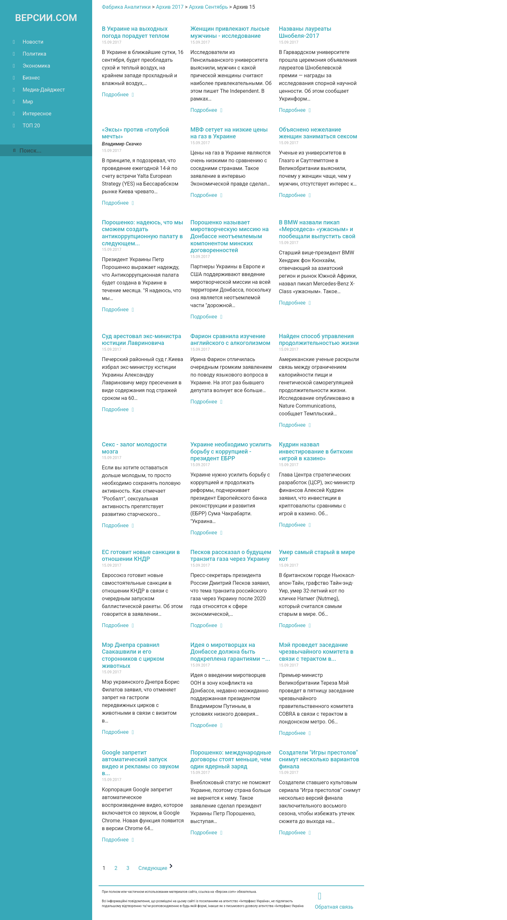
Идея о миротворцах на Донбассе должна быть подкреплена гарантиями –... (230, 651)
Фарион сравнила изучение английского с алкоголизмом (230, 340)
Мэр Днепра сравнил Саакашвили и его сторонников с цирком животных (133, 655)
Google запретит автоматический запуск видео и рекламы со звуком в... (140, 763)
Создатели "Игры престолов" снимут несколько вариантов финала (319, 759)
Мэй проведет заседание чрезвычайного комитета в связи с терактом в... (316, 651)
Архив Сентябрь (208, 7)
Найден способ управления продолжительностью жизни (319, 340)
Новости (28, 42)
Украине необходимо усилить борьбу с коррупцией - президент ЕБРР (231, 451)
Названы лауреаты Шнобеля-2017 (305, 32)
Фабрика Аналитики (126, 7)
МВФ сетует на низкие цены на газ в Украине (229, 133)
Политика (29, 54)
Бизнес (26, 78)
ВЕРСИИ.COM (46, 17)
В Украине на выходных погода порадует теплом (135, 32)
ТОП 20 (26, 126)
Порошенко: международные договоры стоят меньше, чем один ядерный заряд (230, 759)
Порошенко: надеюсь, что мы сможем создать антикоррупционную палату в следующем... (142, 233)
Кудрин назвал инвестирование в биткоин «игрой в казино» (315, 451)
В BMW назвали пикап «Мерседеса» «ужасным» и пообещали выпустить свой (317, 229)
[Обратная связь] (320, 896)
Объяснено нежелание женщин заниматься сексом (318, 133)
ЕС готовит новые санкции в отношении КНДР (141, 555)
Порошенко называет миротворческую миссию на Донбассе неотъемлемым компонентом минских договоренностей (229, 236)
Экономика (31, 66)
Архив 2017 (170, 7)
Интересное (32, 114)
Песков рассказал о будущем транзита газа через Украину (230, 555)
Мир (23, 102)
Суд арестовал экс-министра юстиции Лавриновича (141, 340)
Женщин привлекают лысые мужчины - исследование (229, 32)
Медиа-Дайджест (39, 90)
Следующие (156, 868)
